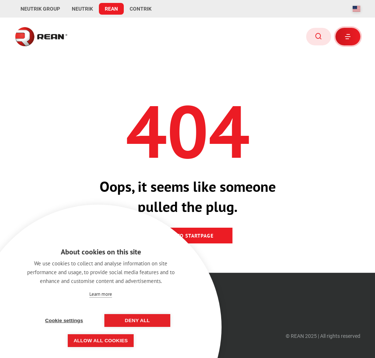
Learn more (100, 294)
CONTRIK (141, 9)
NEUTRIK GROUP (40, 9)
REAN (111, 9)
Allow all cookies (101, 340)
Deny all (137, 320)
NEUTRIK (82, 9)
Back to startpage (188, 235)
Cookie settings (64, 320)
